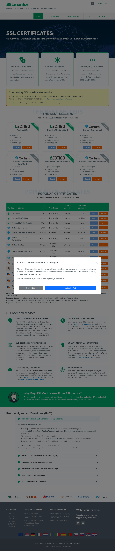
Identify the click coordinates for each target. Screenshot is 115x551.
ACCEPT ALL (70, 288)
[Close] (97, 262)
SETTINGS (30, 288)
